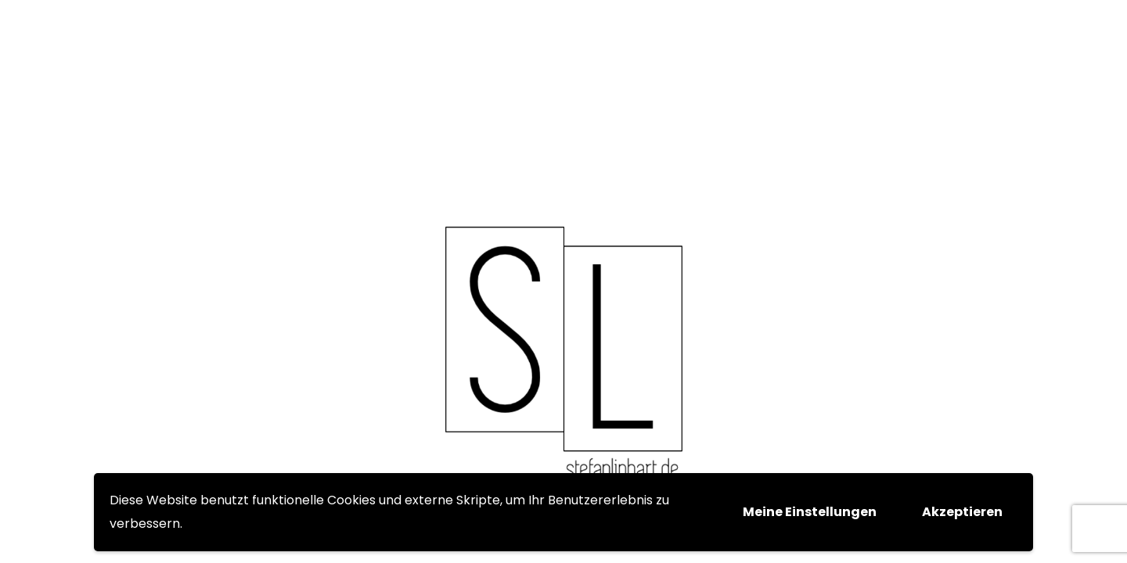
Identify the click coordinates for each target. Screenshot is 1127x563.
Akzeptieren (962, 512)
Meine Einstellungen (810, 512)
